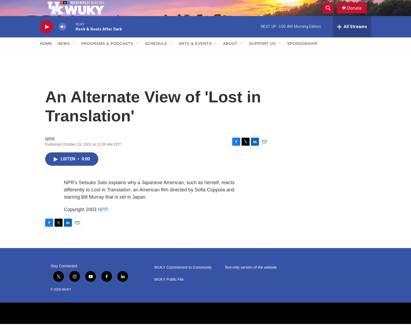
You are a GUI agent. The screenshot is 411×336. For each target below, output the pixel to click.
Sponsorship (302, 55)
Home (46, 55)
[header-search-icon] (330, 14)
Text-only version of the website (250, 279)
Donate (357, 14)
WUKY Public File (169, 291)
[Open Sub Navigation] (74, 55)
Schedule (156, 55)
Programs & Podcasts (107, 55)
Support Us (262, 55)
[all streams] (352, 38)
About (230, 55)
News (63, 55)
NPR (103, 221)
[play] (46, 39)
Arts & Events (195, 55)
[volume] (62, 39)
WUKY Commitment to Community (183, 279)
